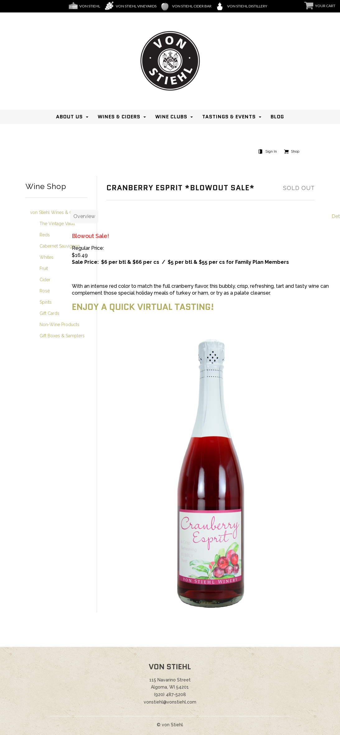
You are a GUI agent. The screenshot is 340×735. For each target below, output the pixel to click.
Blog (277, 116)
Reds (45, 234)
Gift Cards (49, 313)
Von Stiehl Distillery (247, 6)
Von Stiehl (89, 6)
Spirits (46, 302)
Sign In (271, 151)
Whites (47, 257)
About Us (69, 116)
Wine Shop (46, 186)
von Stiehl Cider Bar (192, 6)
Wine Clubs (171, 116)
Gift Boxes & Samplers (62, 335)
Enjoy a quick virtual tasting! (144, 307)
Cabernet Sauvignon (60, 246)
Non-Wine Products (59, 324)
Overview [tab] (84, 216)
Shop (295, 151)
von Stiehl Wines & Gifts (54, 212)
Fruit (44, 268)
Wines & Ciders (119, 116)
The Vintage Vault (57, 223)
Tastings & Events (229, 116)
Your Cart (325, 5)
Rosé (45, 290)
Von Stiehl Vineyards (136, 6)
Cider (45, 279)
